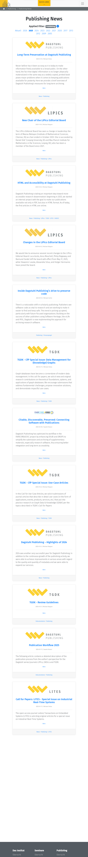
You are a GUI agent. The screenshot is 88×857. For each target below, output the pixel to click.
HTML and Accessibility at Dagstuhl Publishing (44, 182)
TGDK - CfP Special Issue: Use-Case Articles (44, 482)
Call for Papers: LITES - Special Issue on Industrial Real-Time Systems (44, 701)
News (40, 96)
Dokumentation (40, 621)
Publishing (46, 96)
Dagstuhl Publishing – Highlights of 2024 (44, 542)
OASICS (57, 218)
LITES (51, 218)
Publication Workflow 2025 (44, 645)
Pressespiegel (48, 335)
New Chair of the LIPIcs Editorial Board (44, 120)
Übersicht (17, 855)
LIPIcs (50, 159)
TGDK (47, 218)
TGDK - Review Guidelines (44, 602)
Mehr (44, 88)
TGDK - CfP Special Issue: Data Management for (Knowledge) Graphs (44, 361)
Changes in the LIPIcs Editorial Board (44, 242)
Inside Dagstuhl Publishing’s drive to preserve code (44, 292)
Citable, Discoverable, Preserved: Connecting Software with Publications (44, 421)
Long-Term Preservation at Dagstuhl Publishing (44, 54)
